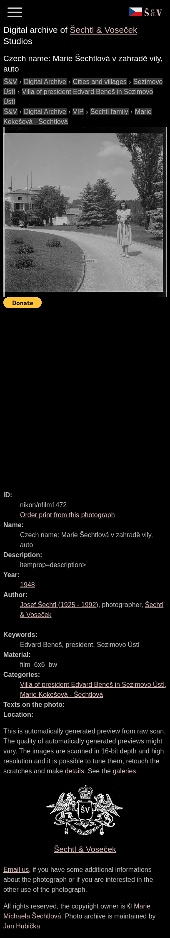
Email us (16, 869)
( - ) (59, 604)
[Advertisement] (85, 396)
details (74, 771)
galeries (124, 771)
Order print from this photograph (67, 514)
